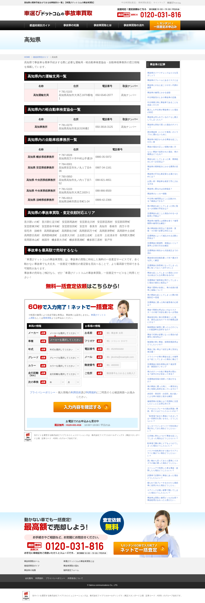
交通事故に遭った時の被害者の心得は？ (162, 303)
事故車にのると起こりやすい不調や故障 (162, 86)
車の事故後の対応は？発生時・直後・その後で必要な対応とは (161, 229)
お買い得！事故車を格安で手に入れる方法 (162, 182)
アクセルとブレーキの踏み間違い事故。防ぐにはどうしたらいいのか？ (162, 410)
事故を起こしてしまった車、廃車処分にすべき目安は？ (162, 160)
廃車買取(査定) (144, 2)
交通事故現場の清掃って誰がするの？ (161, 380)
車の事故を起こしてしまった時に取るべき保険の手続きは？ (162, 207)
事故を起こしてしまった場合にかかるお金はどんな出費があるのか (162, 274)
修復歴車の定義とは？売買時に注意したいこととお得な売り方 (162, 402)
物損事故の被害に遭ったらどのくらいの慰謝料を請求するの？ (162, 328)
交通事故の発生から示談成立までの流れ (162, 251)
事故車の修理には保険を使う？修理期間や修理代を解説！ (162, 222)
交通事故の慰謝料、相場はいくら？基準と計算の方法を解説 (162, 244)
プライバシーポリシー (42, 392)
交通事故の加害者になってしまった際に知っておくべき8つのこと (162, 266)
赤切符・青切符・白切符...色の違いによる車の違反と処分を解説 (162, 395)
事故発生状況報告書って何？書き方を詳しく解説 (162, 259)
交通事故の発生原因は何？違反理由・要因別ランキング (161, 365)
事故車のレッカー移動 (157, 194)
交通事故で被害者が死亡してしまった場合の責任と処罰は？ (162, 281)
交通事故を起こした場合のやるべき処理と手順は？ (162, 214)
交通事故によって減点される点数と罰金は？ (162, 237)
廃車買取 (47, 318)
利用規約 (91, 392)
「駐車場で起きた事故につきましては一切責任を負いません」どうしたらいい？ (162, 418)
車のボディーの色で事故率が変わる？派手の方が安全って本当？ (161, 372)
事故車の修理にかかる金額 (158, 92)
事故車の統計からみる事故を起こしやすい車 (162, 140)
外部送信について (75, 578)
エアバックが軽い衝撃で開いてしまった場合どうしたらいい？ (162, 491)
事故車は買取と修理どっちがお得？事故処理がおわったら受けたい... (162, 499)
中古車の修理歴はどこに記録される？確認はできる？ (161, 200)
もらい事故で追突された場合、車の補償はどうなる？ (162, 153)
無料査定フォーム (71, 570)
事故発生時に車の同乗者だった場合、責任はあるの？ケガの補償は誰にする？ (162, 319)
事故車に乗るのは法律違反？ (159, 189)
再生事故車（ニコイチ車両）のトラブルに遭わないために (162, 133)
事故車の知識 (30, 570)
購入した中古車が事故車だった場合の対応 (162, 111)
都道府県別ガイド (32, 566)
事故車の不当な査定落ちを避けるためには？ (162, 175)
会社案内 (29, 578)
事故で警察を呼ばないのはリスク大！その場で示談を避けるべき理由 (162, 311)
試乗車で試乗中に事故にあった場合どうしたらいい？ (162, 476)
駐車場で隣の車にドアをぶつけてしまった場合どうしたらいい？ (162, 444)
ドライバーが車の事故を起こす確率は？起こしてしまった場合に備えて (162, 358)
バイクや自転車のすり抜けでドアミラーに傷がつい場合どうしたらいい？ (162, 453)
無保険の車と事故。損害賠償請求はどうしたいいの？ (162, 343)
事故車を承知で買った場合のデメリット (162, 126)
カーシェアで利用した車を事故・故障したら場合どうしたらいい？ (162, 469)
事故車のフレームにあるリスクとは (162, 80)
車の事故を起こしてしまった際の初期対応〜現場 (162, 296)
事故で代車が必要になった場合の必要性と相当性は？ (162, 335)
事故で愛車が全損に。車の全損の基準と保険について (162, 288)
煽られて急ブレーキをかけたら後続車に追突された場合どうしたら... (162, 484)
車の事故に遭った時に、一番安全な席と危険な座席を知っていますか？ (162, 387)
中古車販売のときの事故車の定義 (161, 97)
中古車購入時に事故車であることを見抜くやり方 (162, 103)
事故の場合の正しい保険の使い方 (161, 147)
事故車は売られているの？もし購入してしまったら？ (162, 118)
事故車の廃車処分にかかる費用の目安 (162, 167)
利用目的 (76, 392)
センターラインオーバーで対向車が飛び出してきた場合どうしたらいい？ (162, 428)
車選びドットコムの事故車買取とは (78, 561)
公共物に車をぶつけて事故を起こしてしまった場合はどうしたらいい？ (162, 437)
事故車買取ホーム (32, 561)
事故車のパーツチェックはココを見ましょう (162, 74)
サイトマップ (159, 2)
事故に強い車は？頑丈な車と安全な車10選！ (162, 350)
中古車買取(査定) (128, 2)
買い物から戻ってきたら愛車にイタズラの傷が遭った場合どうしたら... (162, 462)
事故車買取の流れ (71, 566)
